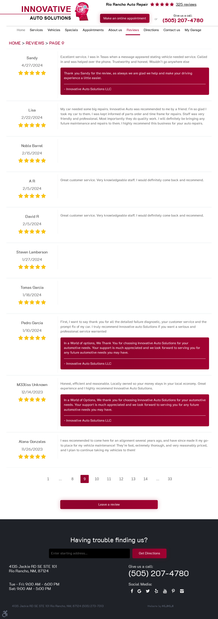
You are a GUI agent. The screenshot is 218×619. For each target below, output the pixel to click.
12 (121, 479)
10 (97, 479)
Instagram (182, 592)
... (60, 479)
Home (21, 30)
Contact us (172, 30)
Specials (71, 30)
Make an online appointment (124, 18)
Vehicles (53, 30)
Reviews (133, 30)
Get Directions (149, 553)
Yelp (156, 592)
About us (115, 30)
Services (36, 30)
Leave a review (109, 504)
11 (109, 479)
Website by (160, 606)
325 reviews (186, 5)
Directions (151, 30)
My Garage (193, 30)
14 (145, 479)
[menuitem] (21, 30)
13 (133, 479)
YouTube (165, 592)
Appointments (93, 30)
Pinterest (173, 592)
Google (139, 592)
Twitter (148, 592)
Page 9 (56, 43)
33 (170, 479)
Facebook (132, 592)
